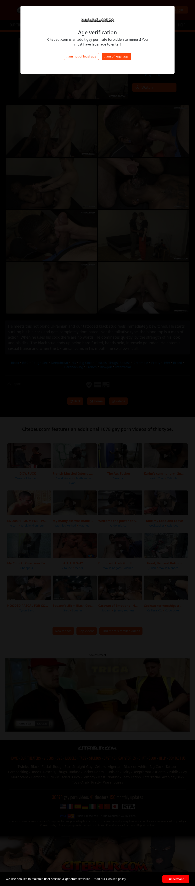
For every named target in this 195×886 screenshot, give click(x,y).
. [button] (158, 879)
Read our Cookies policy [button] (109, 879)
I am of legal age (116, 56)
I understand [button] (176, 879)
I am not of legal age (81, 56)
